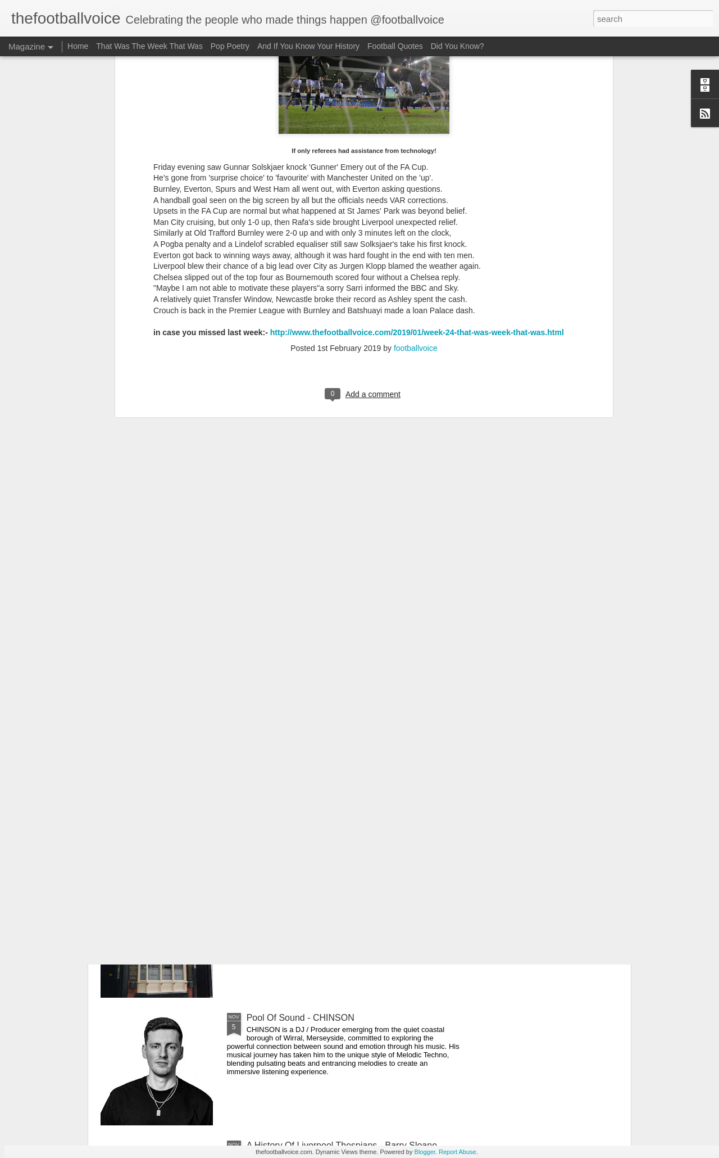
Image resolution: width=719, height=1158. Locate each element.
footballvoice (416, 149)
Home (77, 46)
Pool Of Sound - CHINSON (300, 1017)
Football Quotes (395, 46)
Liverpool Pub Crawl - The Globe (312, 890)
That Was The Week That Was (149, 46)
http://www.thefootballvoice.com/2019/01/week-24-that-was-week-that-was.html (417, 133)
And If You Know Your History (308, 46)
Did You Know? (457, 46)
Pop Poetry (230, 46)
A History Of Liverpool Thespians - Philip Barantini (346, 762)
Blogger (425, 1151)
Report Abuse (457, 1151)
